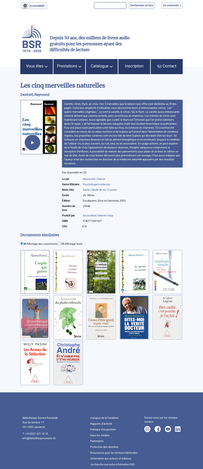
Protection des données (104, 446)
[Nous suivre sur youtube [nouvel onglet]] (168, 429)
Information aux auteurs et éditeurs (110, 458)
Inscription (134, 66)
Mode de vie (99, 189)
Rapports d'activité (101, 423)
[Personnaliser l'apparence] (34, 5)
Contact (166, 66)
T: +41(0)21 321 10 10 (35, 433)
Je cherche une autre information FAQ (112, 464)
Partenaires (97, 441)
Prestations (69, 66)
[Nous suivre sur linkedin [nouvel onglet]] (177, 429)
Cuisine (112, 189)
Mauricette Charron (94, 178)
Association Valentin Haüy (98, 215)
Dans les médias (100, 435)
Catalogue (102, 66)
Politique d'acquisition (103, 429)
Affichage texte (72, 243)
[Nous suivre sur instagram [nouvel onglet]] (147, 429)
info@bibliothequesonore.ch (39, 438)
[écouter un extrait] (32, 142)
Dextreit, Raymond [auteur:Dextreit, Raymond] (34, 95)
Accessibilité (37, 5)
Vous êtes (37, 66)
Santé (86, 189)
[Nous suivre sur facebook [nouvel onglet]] (158, 429)
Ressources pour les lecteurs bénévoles (114, 452)
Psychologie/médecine (96, 184)
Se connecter (172, 5)
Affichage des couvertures (41, 243)
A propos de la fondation (104, 417)
